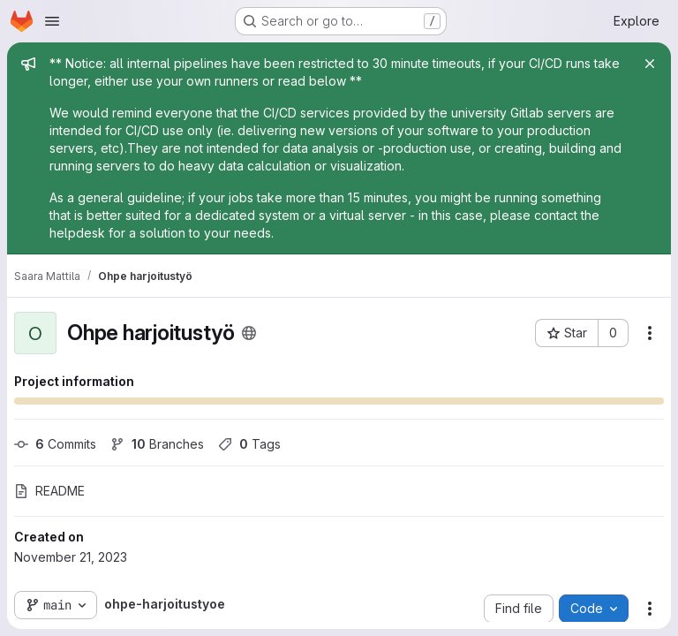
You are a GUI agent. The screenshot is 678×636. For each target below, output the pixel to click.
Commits (55, 443)
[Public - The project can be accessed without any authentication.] (249, 333)
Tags (249, 443)
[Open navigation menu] (52, 21)
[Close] (649, 63)
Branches (157, 443)
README (49, 490)
